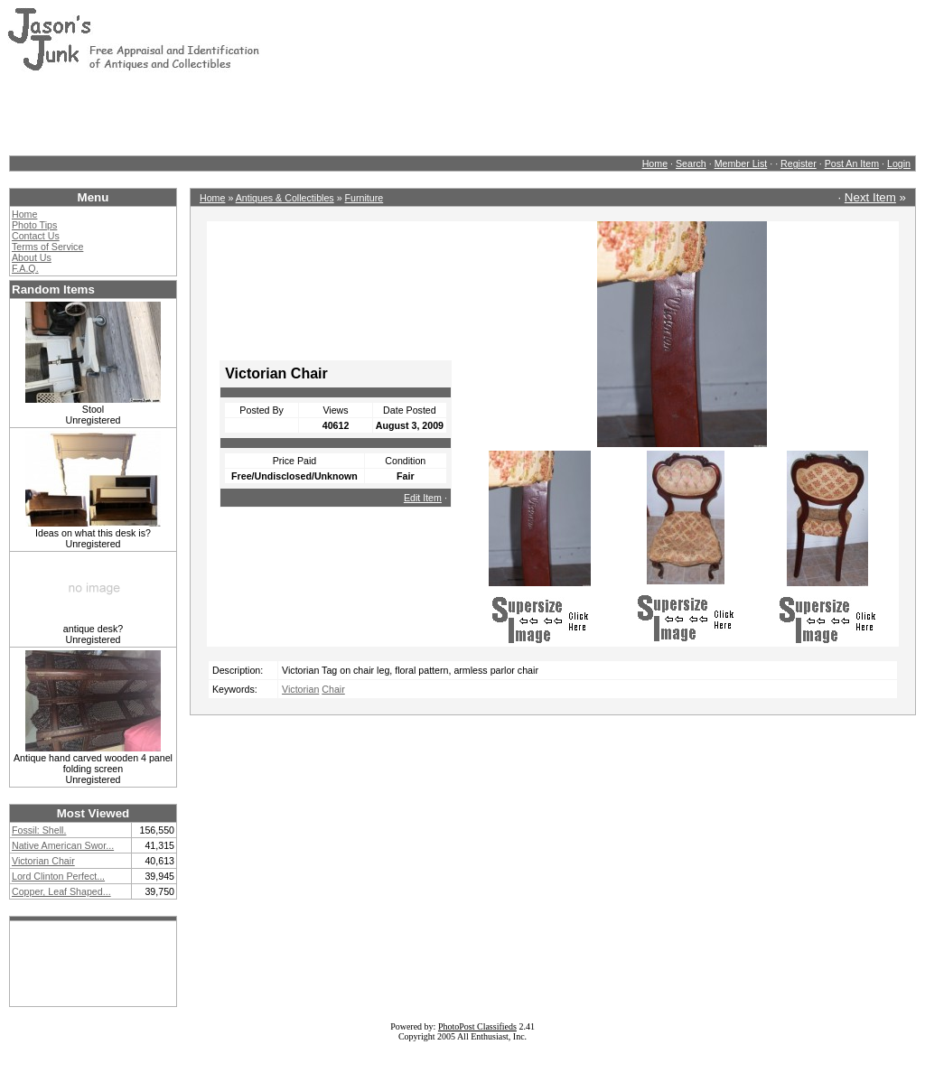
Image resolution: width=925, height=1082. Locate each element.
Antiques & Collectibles (285, 197)
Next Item (870, 197)
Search (691, 163)
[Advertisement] (336, 113)
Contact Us (36, 235)
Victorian (300, 689)
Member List (741, 163)
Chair (333, 689)
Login (899, 163)
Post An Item (852, 163)
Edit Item (423, 497)
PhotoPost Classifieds (477, 1026)
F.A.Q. (25, 268)
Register (798, 163)
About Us (31, 257)
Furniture (364, 197)
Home (655, 163)
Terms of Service (47, 246)
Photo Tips (34, 224)
